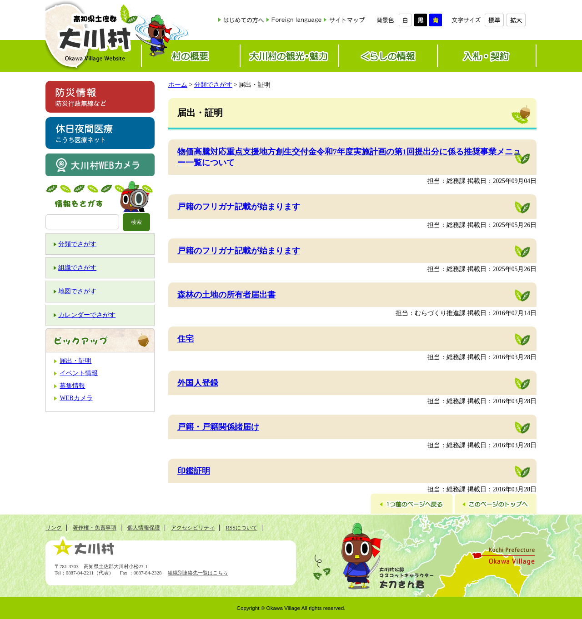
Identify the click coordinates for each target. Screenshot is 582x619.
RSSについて (241, 528)
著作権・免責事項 (94, 528)
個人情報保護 (143, 528)
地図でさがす (77, 291)
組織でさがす (77, 267)
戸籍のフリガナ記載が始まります (238, 206)
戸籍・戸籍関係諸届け (218, 426)
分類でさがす (77, 244)
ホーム (177, 84)
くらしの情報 (388, 56)
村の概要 (191, 56)
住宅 (185, 338)
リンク (53, 528)
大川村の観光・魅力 (289, 56)
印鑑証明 (193, 470)
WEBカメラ (76, 398)
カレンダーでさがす (86, 315)
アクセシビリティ (193, 528)
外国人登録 (197, 382)
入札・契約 (487, 56)
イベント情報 (79, 373)
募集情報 (72, 385)
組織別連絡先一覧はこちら (198, 572)
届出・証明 (75, 360)
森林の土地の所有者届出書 (226, 294)
